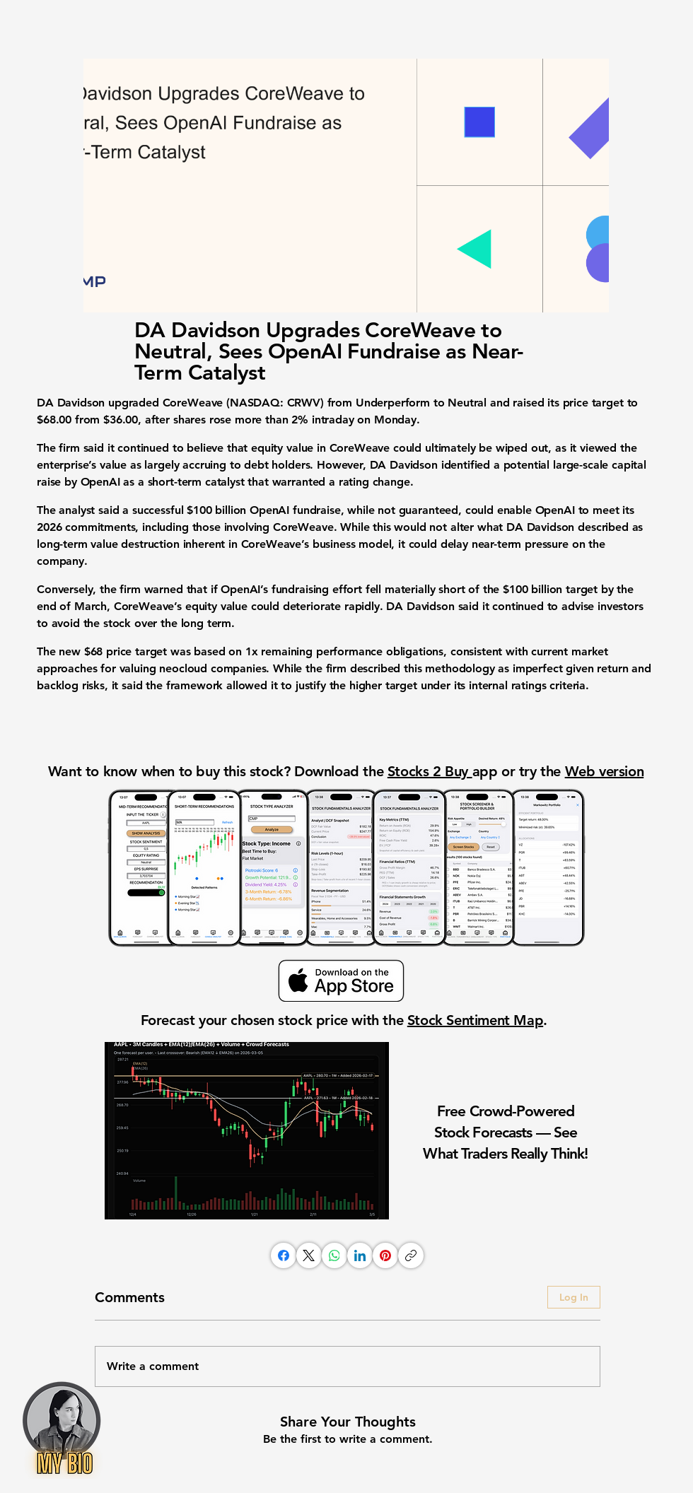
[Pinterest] (385, 1255)
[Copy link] (411, 1255)
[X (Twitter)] (309, 1255)
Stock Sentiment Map (475, 1020)
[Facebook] (283, 1255)
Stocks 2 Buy (430, 771)
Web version (604, 771)
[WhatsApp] (334, 1255)
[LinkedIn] (360, 1255)
